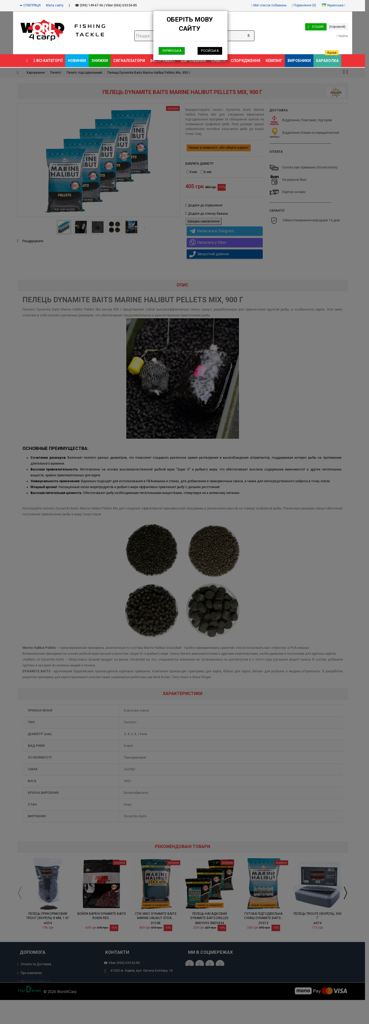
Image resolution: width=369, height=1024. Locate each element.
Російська (210, 51)
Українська (171, 51)
